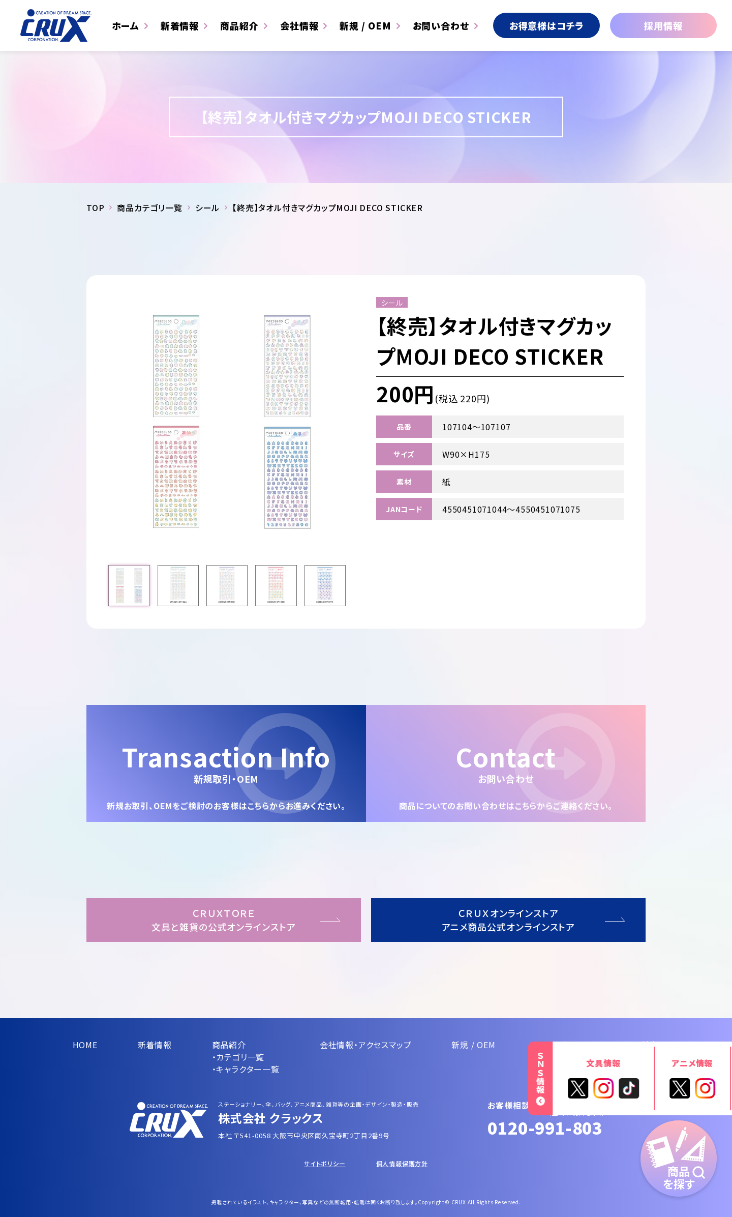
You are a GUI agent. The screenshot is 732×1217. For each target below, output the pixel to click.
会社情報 (299, 25)
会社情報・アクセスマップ (366, 1044)
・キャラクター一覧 (246, 1069)
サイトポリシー (325, 1163)
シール (207, 207)
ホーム (125, 25)
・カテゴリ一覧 (238, 1057)
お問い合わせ (441, 25)
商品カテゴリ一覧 (149, 207)
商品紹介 (239, 25)
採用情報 (663, 25)
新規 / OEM (365, 25)
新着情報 (180, 25)
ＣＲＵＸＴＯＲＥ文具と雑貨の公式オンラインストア (223, 919)
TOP (95, 207)
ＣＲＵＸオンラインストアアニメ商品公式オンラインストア (508, 919)
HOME (85, 1044)
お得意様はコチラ (546, 25)
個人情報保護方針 (402, 1163)
